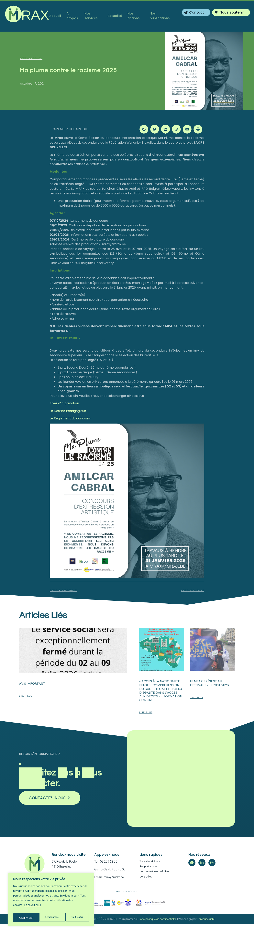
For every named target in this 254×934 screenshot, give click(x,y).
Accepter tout (76, 917)
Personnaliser (26, 917)
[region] (51, 901)
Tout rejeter (51, 917)
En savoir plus (32, 907)
